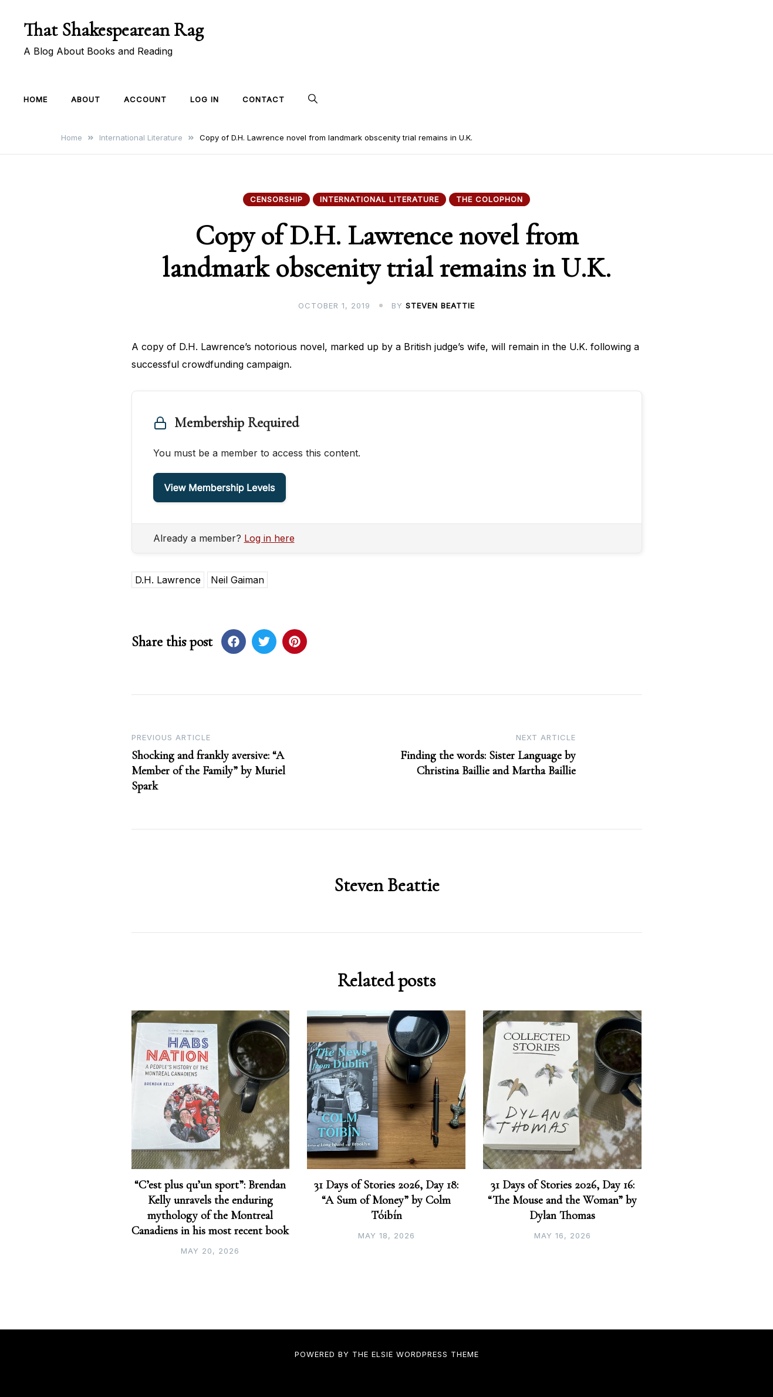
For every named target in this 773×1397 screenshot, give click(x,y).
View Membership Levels (219, 487)
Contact (263, 99)
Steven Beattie (440, 305)
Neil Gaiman (237, 580)
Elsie (382, 1354)
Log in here (269, 538)
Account (145, 99)
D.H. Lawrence (168, 580)
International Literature (379, 199)
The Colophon (489, 199)
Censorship (276, 199)
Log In (204, 99)
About (85, 99)
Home (35, 99)
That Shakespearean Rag (113, 29)
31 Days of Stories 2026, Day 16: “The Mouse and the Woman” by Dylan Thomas (562, 1200)
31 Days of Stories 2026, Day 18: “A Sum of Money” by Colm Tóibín (386, 1200)
